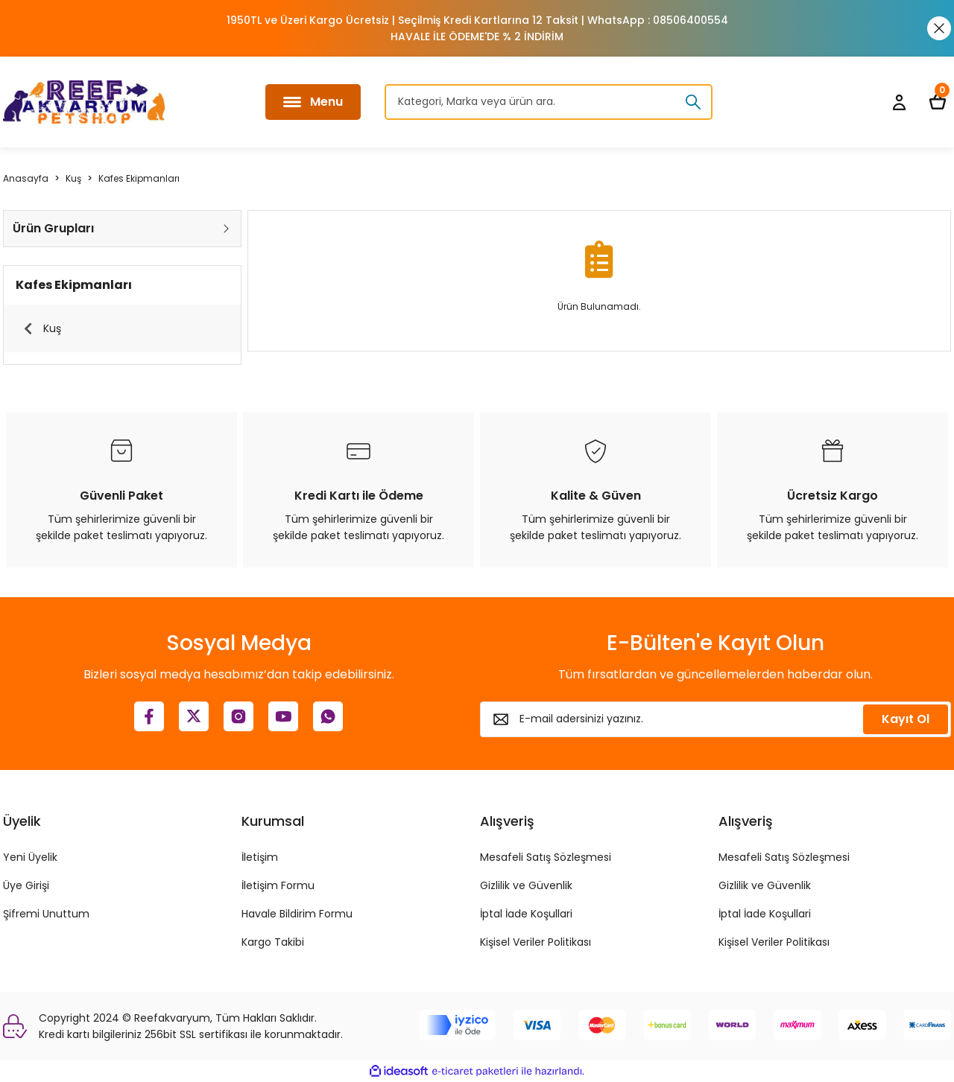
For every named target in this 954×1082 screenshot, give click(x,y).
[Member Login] (898, 102)
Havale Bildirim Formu (297, 913)
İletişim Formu (278, 885)
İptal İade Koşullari (526, 913)
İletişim (259, 857)
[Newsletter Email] (715, 719)
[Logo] (84, 102)
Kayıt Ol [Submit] (905, 719)
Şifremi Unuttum (46, 913)
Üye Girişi (26, 885)
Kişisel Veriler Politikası (535, 942)
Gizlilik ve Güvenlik (526, 885)
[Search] (549, 102)
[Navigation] (313, 102)
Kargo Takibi (272, 942)
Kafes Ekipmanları (139, 178)
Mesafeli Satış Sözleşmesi (545, 857)
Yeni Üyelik (30, 857)
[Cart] (937, 102)
